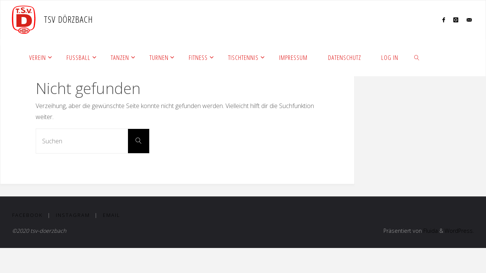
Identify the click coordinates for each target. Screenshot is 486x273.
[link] (417, 57)
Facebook (27, 215)
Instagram (73, 215)
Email (111, 215)
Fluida (430, 230)
